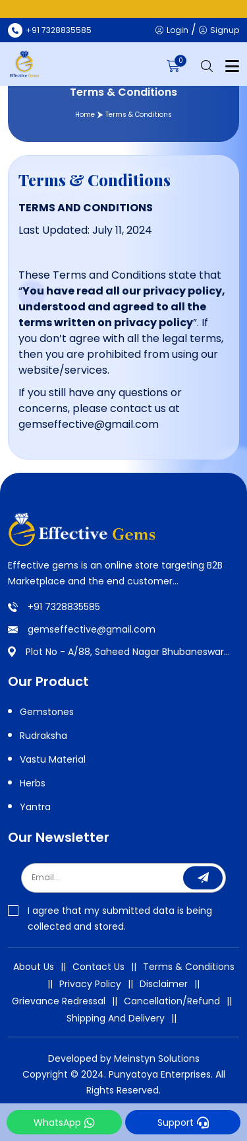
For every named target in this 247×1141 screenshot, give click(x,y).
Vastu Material (53, 759)
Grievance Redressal (58, 1001)
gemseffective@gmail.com (91, 629)
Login (171, 30)
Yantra (35, 806)
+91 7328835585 (64, 606)
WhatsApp (64, 1122)
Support (183, 1122)
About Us (33, 966)
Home (85, 115)
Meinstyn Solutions (157, 1058)
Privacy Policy (90, 983)
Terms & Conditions (188, 966)
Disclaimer (164, 983)
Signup (219, 30)
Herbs (32, 783)
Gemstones (47, 711)
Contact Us (98, 966)
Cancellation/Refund (172, 1001)
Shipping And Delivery (116, 1018)
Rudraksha (43, 735)
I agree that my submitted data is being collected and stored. (110, 918)
